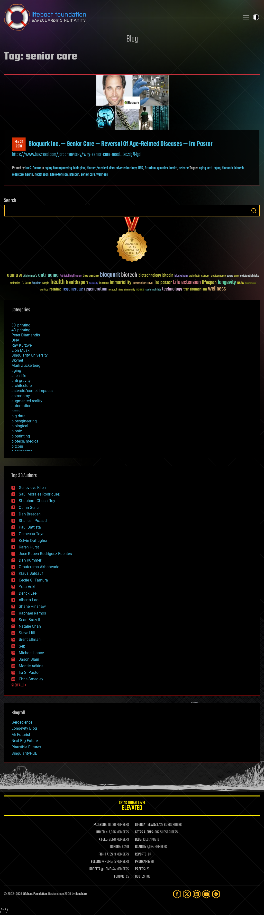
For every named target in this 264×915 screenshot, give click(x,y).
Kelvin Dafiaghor (33, 540)
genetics (162, 168)
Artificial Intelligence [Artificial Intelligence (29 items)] (71, 276)
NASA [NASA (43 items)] (240, 283)
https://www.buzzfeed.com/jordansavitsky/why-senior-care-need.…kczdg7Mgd (76, 154)
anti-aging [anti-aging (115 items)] (48, 275)
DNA (140, 168)
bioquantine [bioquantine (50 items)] (91, 276)
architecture (21, 385)
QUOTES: (140, 876)
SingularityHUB (24, 753)
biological (79, 168)
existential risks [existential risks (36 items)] (249, 276)
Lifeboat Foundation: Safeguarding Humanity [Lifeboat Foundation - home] (120, 17)
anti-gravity (21, 380)
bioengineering (62, 168)
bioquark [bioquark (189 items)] (110, 275)
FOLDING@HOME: (102, 862)
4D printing (20, 330)
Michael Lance (31, 652)
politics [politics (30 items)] (44, 289)
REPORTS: (141, 854)
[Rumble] (216, 894)
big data (18, 416)
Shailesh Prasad (33, 520)
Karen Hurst (29, 547)
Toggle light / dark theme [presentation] (256, 17)
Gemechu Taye (31, 533)
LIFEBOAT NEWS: (145, 825)
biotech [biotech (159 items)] (129, 275)
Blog (132, 39)
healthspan (42, 174)
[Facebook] (177, 894)
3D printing (20, 325)
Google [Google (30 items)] (45, 283)
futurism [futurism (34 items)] (36, 283)
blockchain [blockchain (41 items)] (181, 276)
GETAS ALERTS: (144, 832)
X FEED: (103, 840)
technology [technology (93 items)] (172, 289)
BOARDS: (140, 847)
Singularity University (29, 355)
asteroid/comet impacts (32, 390)
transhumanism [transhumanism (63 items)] (195, 289)
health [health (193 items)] (57, 282)
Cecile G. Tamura (33, 580)
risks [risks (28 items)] (120, 289)
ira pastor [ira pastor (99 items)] (163, 282)
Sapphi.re (81, 894)
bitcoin (17, 446)
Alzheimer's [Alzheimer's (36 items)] (30, 276)
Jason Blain (29, 659)
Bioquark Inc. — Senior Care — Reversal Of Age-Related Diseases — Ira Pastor (120, 144)
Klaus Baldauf (31, 573)
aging (48, 168)
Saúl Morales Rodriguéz (39, 494)
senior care (88, 174)
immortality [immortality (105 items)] (120, 282)
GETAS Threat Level (132, 806)
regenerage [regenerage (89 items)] (73, 289)
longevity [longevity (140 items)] (227, 282)
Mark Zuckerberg (25, 365)
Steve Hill (27, 633)
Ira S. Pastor (33, 168)
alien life (18, 375)
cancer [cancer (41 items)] (205, 276)
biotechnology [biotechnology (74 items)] (149, 275)
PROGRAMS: (142, 862)
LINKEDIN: (102, 832)
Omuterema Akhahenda (39, 566)
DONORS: (115, 847)
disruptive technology (123, 168)
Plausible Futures (26, 747)
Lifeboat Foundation (35, 894)
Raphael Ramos (32, 613)
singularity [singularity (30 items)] (129, 289)
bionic (16, 431)
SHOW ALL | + (18, 685)
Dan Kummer (30, 560)
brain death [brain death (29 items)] (194, 276)
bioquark (227, 168)
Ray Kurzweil (22, 345)
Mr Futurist (20, 734)
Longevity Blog (24, 728)
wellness (102, 174)
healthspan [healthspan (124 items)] (77, 283)
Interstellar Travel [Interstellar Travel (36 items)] (143, 283)
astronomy (20, 395)
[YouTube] (206, 894)
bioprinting (20, 436)
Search (254, 210)
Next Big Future (24, 740)
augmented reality (26, 401)
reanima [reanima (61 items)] (55, 289)
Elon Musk (20, 350)
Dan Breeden (30, 514)
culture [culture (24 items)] (230, 276)
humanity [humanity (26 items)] (93, 283)
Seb (22, 646)
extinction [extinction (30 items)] (15, 283)
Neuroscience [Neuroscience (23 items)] (250, 283)
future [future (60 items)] (26, 283)
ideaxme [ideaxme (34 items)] (104, 283)
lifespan (74, 174)
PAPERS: (140, 869)
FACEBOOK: (100, 825)
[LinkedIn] (196, 894)
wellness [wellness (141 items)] (217, 289)
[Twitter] (187, 894)
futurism (150, 168)
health (173, 168)
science (184, 168)
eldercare (18, 174)
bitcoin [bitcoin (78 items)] (167, 275)
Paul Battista (30, 527)
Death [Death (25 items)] (236, 276)
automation (21, 405)
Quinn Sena (29, 507)
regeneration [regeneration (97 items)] (95, 289)
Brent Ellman (30, 639)
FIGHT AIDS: (106, 854)
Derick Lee (27, 593)
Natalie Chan (30, 626)
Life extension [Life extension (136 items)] (187, 282)
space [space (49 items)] (140, 289)
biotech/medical (97, 168)
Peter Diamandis (25, 335)
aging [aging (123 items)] (12, 275)
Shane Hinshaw (32, 606)
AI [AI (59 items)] (20, 276)
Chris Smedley (31, 679)
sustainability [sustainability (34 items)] (153, 290)
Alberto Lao (28, 600)
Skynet (17, 360)
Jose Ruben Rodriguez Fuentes (45, 553)
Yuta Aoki (27, 586)
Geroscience (21, 722)
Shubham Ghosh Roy (37, 500)
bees (15, 411)
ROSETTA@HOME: (100, 869)
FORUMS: (119, 876)
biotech (239, 168)
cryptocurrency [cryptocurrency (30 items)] (218, 276)
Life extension (59, 174)
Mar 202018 (19, 144)
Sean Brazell (29, 619)
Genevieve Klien (32, 487)
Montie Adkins (31, 666)
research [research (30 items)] (113, 289)
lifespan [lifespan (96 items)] (209, 282)
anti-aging (213, 168)
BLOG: (138, 840)
